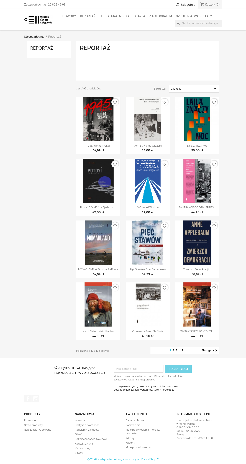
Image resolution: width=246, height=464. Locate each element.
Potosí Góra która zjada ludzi (98, 207)
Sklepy (79, 453)
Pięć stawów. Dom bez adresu (147, 269)
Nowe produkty (33, 425)
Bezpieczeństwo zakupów (91, 439)
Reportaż (88, 16)
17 (182, 350)
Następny (210, 350)
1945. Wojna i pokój (98, 145)
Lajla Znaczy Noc (197, 145)
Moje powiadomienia (138, 447)
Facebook (28, 398)
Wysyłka (80, 420)
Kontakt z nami (84, 443)
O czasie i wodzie (148, 207)
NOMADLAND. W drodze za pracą (98, 269)
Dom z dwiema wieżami (148, 145)
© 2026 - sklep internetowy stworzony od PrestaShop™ (123, 459)
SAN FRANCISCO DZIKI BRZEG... (197, 207)
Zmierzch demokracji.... (197, 269)
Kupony (130, 442)
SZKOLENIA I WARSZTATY (194, 16)
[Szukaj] (198, 23)
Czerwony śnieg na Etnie (147, 331)
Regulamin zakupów (87, 429)
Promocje (30, 420)
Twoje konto (136, 414)
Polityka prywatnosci (87, 425)
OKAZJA (139, 16)
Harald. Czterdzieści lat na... (98, 331)
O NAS (78, 434)
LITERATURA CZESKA (114, 16)
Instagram (35, 398)
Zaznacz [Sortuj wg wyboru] (194, 89)
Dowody (69, 16)
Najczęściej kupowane (37, 429)
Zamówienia (133, 425)
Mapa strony (82, 448)
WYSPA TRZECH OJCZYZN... (197, 331)
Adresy (130, 438)
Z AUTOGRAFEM (160, 16)
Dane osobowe (135, 420)
